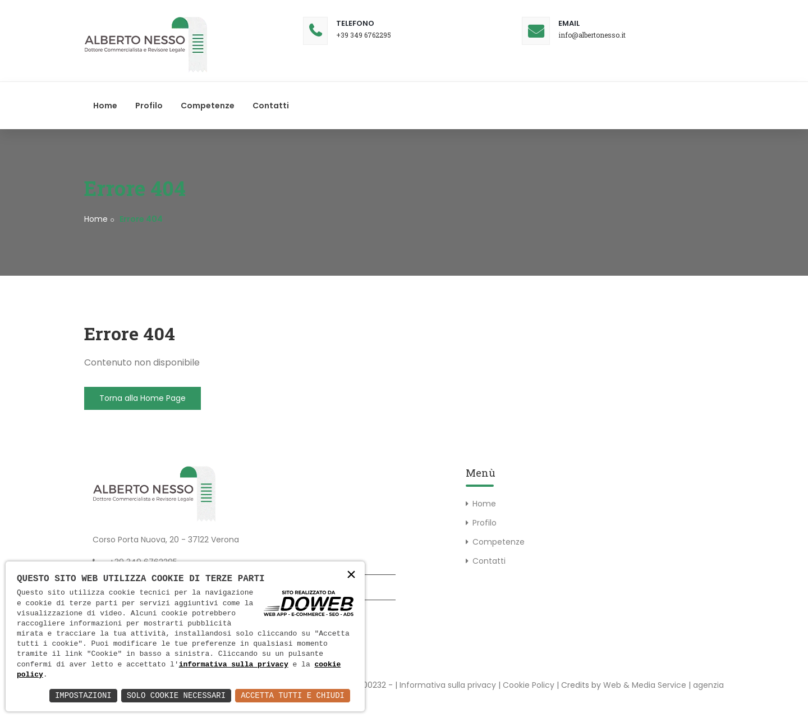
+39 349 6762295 (363, 34)
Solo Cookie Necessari (176, 695)
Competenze (208, 105)
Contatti (270, 105)
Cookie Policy (528, 685)
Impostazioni (83, 695)
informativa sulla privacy (233, 665)
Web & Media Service (644, 685)
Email (569, 23)
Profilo (149, 105)
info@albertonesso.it (592, 34)
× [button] (351, 575)
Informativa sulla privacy (448, 685)
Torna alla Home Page (142, 398)
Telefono (355, 23)
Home (105, 105)
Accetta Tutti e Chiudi (293, 695)
